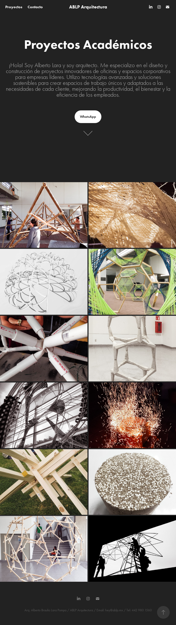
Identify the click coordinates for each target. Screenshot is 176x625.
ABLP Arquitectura (88, 7)
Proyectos (13, 7)
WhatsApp (88, 117)
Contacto (35, 7)
